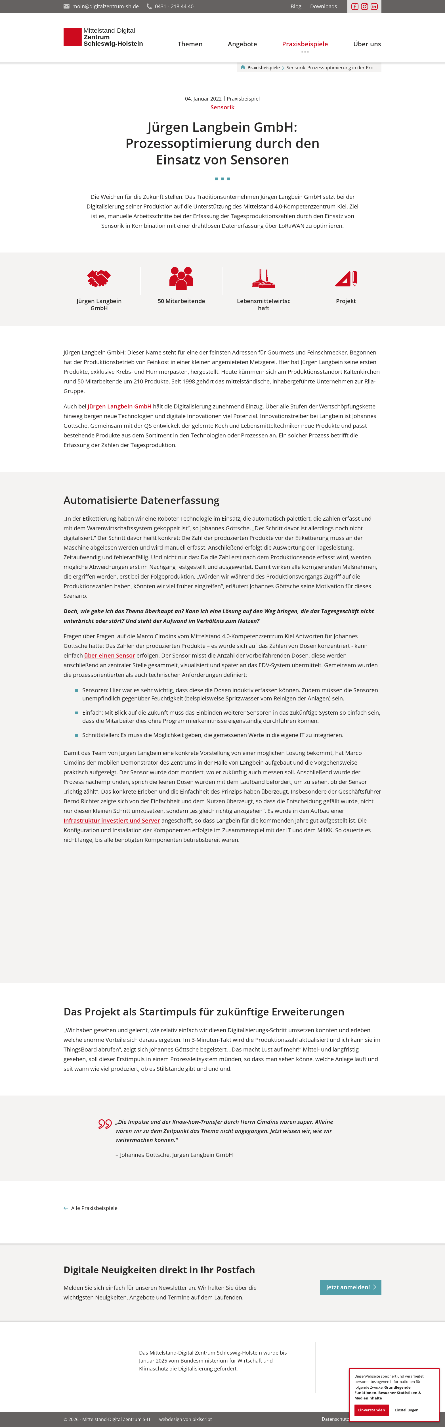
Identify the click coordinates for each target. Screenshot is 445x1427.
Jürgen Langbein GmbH (120, 406)
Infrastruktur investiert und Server (112, 820)
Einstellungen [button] (406, 1410)
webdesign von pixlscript (185, 1419)
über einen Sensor (109, 655)
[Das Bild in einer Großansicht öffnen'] (94, 1365)
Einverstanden (371, 1410)
